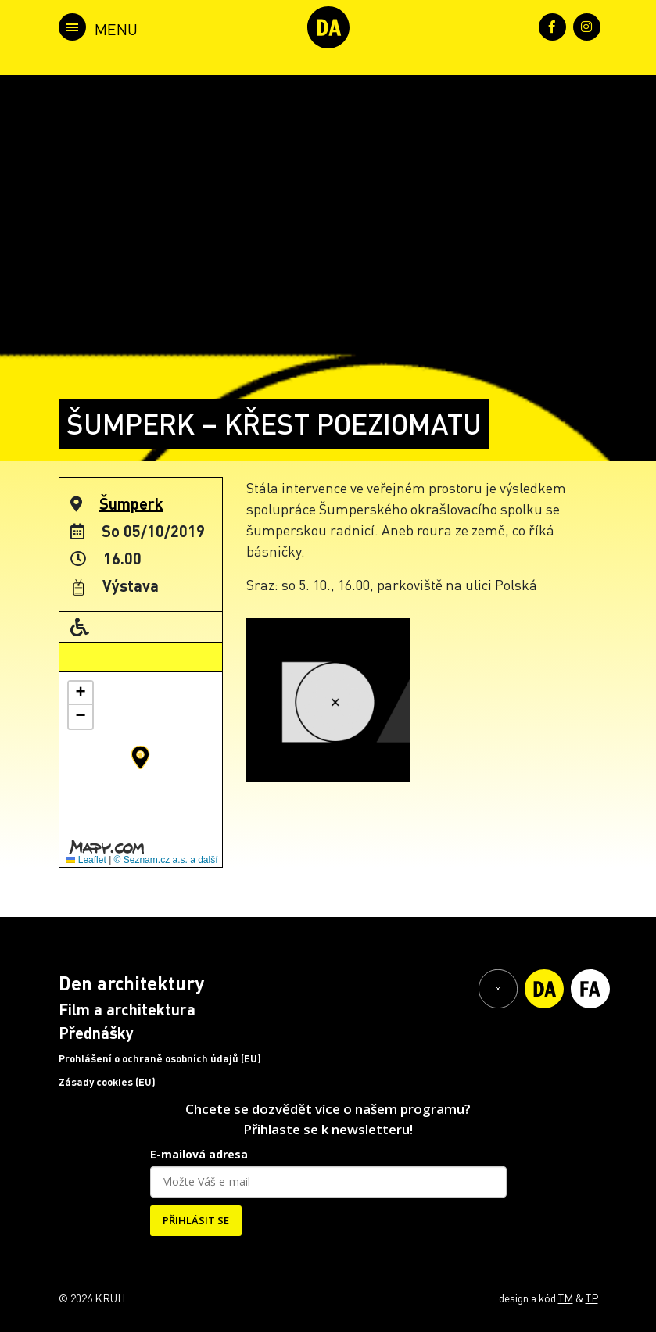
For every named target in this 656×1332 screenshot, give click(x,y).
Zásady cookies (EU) (107, 1082)
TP (592, 1298)
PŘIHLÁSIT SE (196, 1220)
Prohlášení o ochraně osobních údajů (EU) (160, 1058)
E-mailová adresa (199, 1154)
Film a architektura (127, 1009)
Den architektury (131, 983)
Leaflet (86, 859)
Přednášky (96, 1032)
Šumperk (131, 503)
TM (565, 1298)
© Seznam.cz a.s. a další (166, 859)
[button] (140, 757)
